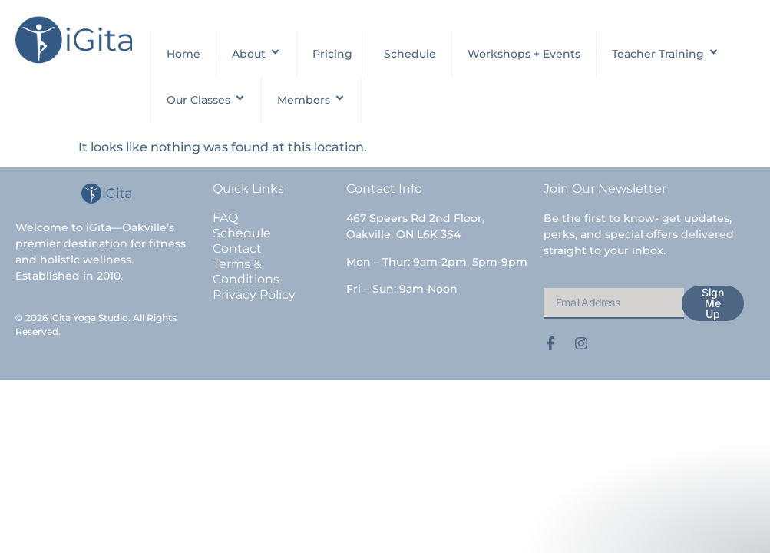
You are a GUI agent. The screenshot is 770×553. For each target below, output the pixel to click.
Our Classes (206, 100)
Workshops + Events (524, 54)
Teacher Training (665, 54)
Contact (237, 248)
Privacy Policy (254, 294)
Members (311, 100)
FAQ (225, 217)
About (256, 54)
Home (183, 54)
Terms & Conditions (246, 271)
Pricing (332, 54)
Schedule (410, 54)
